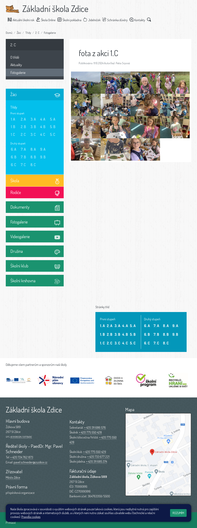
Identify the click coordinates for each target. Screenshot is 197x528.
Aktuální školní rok (22, 20)
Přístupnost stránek (91, 518)
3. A (33, 119)
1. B (13, 126)
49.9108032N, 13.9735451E (21, 436)
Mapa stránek (69, 518)
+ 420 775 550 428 (90, 432)
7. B (23, 157)
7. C (23, 164)
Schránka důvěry (117, 20)
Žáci (19, 32)
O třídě (14, 57)
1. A (13, 119)
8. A (33, 149)
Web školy (185, 518)
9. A (42, 149)
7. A (23, 149)
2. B (23, 126)
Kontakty (139, 20)
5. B (52, 126)
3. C (33, 134)
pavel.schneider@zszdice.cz (30, 462)
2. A (23, 119)
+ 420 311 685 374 (96, 461)
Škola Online (47, 20)
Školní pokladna (71, 20)
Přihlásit (11, 522)
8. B (33, 157)
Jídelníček (93, 20)
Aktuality (16, 64)
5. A (52, 119)
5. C (52, 134)
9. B (43, 157)
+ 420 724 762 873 (21, 457)
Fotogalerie (50, 32)
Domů (9, 32)
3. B (33, 126)
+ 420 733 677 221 (98, 457)
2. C (37, 32)
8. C (33, 164)
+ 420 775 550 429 (94, 452)
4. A (42, 119)
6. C (13, 164)
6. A (13, 149)
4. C (42, 134)
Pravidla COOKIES (115, 518)
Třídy (28, 32)
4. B (42, 126)
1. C (13, 134)
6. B (13, 157)
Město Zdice (13, 477)
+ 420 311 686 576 (95, 427)
